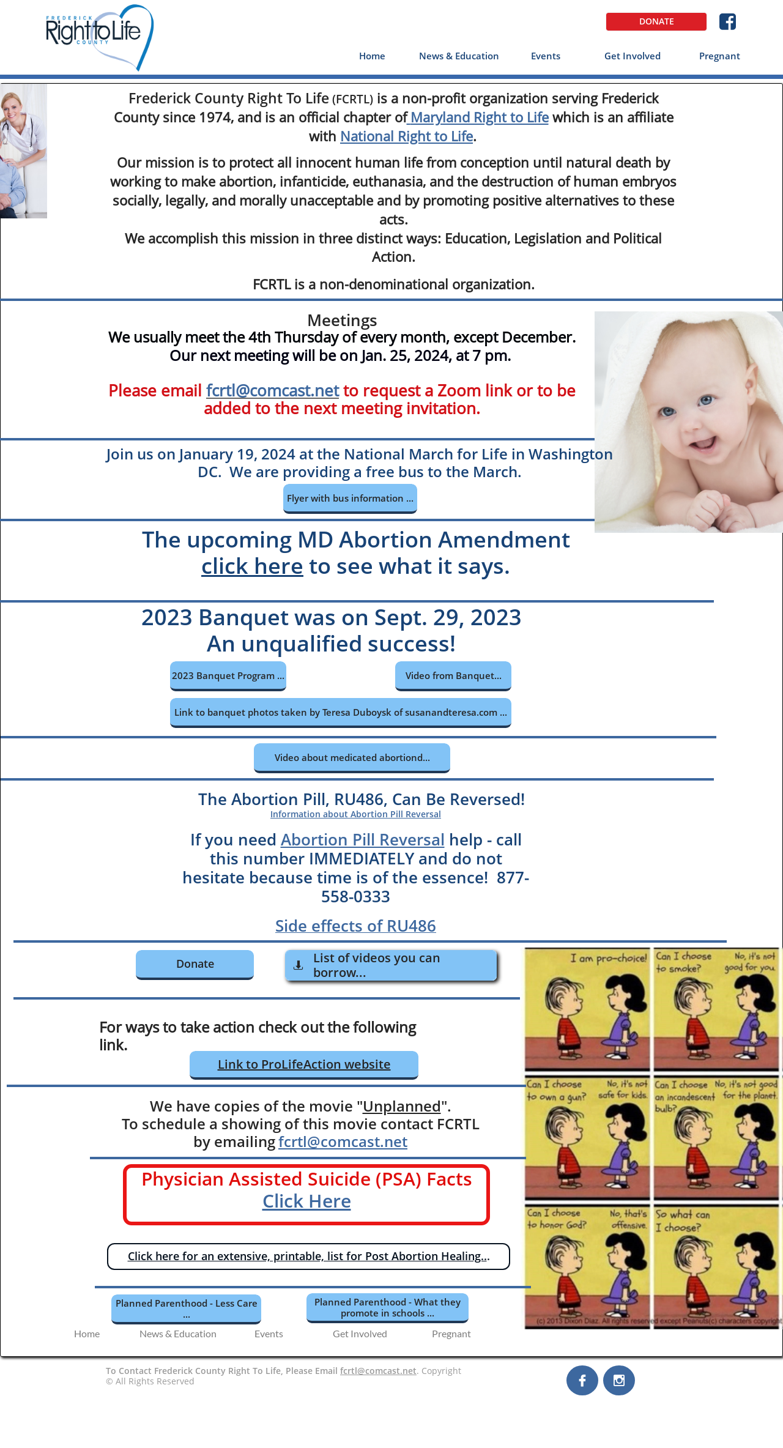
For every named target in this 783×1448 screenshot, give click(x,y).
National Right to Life (406, 136)
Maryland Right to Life (479, 117)
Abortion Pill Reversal (363, 839)
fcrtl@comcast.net (342, 1141)
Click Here (306, 1200)
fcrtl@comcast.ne (269, 390)
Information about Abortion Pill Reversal (355, 814)
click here (252, 566)
